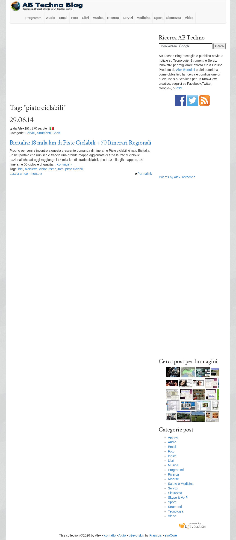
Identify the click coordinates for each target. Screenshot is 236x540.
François (155, 535)
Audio (50, 18)
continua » (64, 164)
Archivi (173, 437)
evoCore (171, 535)
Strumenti (44, 133)
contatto (110, 535)
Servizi (128, 18)
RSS (178, 88)
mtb (60, 169)
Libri (85, 18)
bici (20, 169)
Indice (172, 456)
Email (63, 18)
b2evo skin (136, 535)
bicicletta (31, 169)
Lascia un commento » (26, 173)
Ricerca (113, 18)
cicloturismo (47, 169)
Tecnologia (175, 511)
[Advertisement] (81, 65)
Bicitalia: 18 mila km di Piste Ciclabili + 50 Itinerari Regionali (80, 142)
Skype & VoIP (178, 497)
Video (189, 18)
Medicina (143, 18)
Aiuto (122, 535)
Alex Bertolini (185, 70)
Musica (98, 18)
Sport (158, 18)
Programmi (33, 18)
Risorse (173, 479)
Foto (74, 18)
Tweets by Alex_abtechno (177, 177)
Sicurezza (173, 18)
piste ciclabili (74, 169)
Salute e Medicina (181, 484)
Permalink (143, 173)
